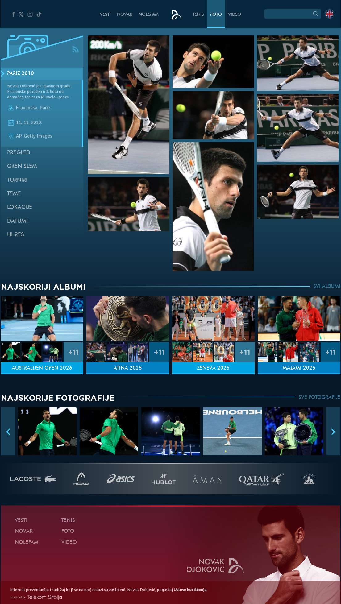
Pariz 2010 (20, 73)
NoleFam (149, 14)
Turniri (17, 180)
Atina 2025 (128, 368)
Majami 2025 (299, 368)
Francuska (26, 108)
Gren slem (22, 166)
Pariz (45, 108)
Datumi (17, 221)
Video (234, 14)
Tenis (198, 14)
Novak (124, 14)
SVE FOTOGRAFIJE (319, 397)
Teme (14, 194)
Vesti (105, 14)
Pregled (18, 153)
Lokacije (19, 207)
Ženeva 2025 (213, 368)
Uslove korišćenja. (190, 589)
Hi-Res (15, 235)
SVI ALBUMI (326, 286)
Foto (216, 14)
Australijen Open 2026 (42, 368)
